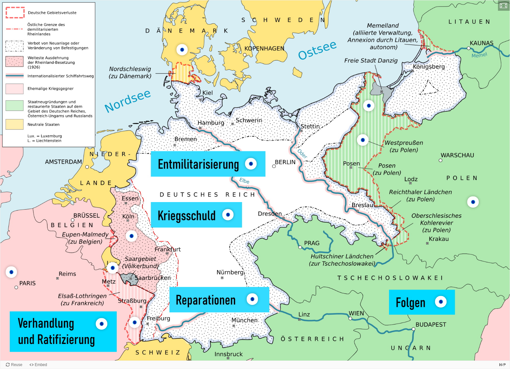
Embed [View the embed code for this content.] (41, 364)
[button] (504, 5)
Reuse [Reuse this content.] (16, 364)
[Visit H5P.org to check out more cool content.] (502, 364)
